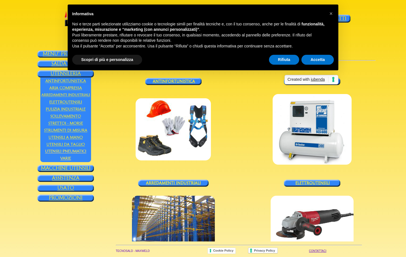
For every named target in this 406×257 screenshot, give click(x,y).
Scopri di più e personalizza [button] (107, 59)
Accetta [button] (317, 59)
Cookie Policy (223, 250)
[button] (331, 13)
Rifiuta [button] (284, 59)
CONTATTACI (317, 250)
